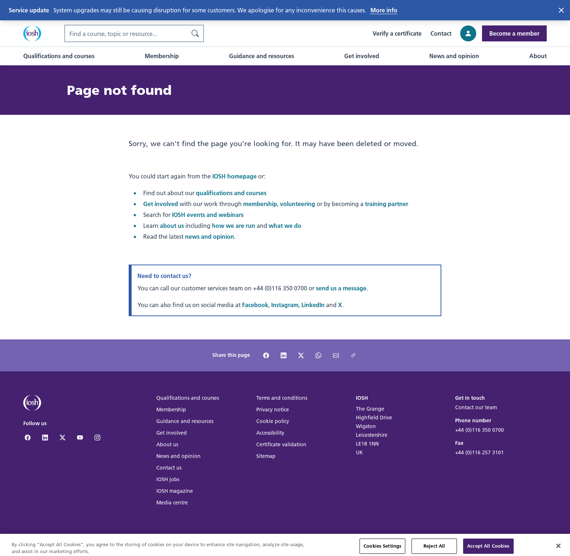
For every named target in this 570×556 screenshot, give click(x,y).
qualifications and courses (231, 193)
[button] (59, 56)
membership (260, 204)
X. (341, 305)
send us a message (341, 288)
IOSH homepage (234, 176)
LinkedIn (313, 305)
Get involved (160, 204)
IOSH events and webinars (208, 214)
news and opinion (209, 236)
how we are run (233, 225)
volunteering (297, 204)
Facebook (255, 305)
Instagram (284, 305)
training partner (386, 204)
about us (172, 225)
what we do (285, 225)
